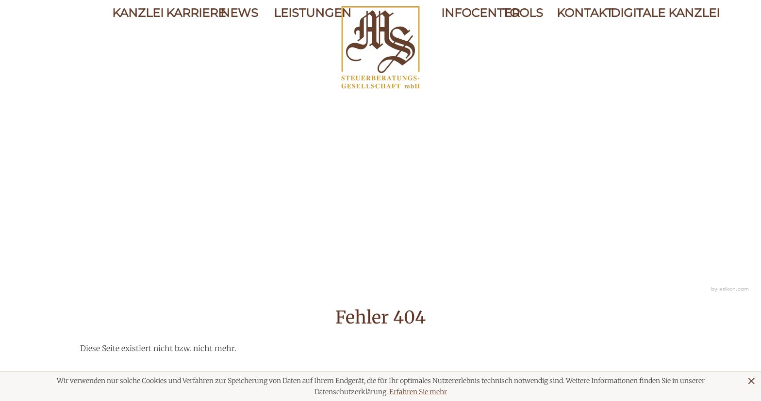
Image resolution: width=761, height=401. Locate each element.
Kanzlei (132, 44)
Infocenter (464, 44)
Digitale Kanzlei (630, 44)
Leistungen (293, 44)
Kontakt (576, 44)
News (239, 44)
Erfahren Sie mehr (418, 391)
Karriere (185, 44)
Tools (522, 44)
